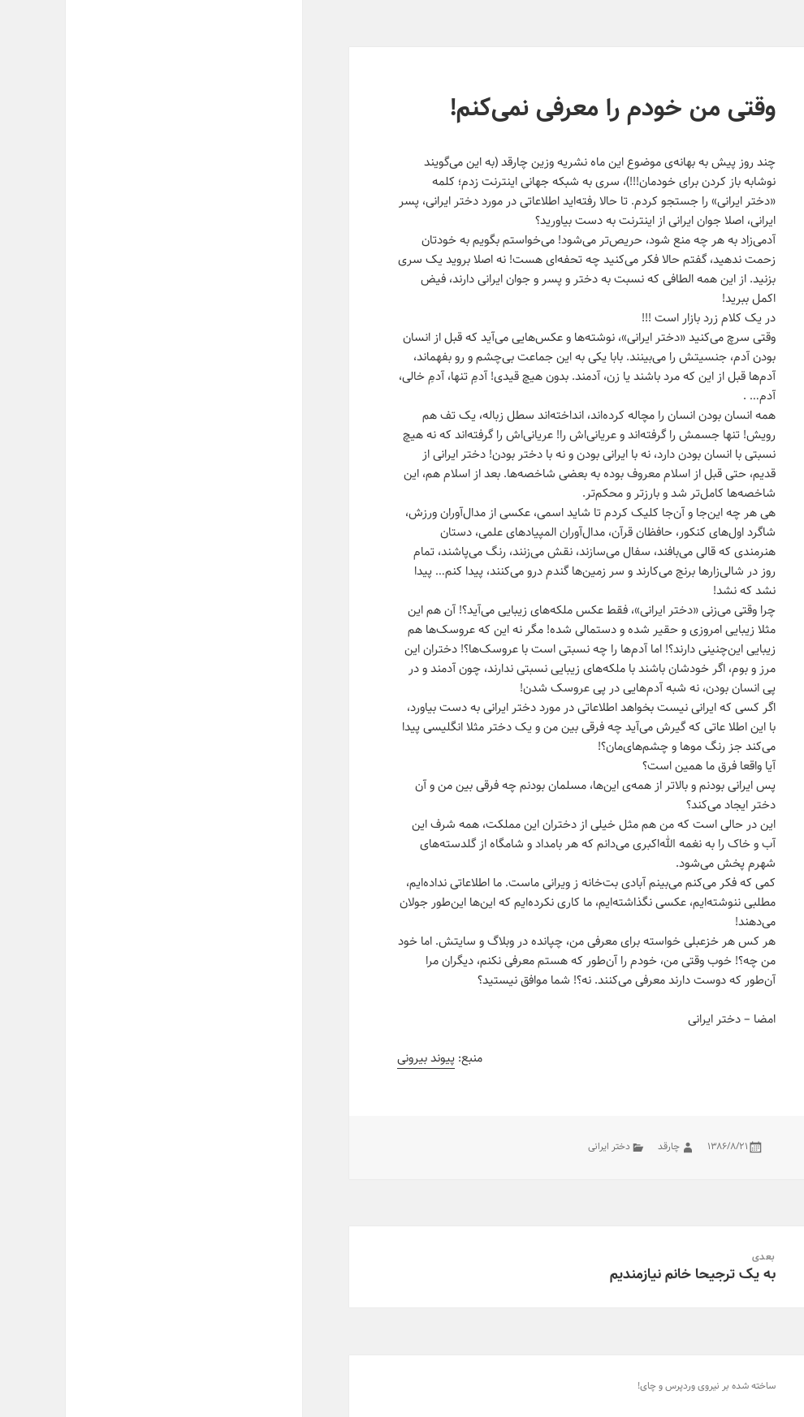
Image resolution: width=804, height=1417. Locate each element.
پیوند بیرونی (360, 1058)
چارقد (603, 1146)
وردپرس (614, 1385)
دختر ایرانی (543, 1146)
